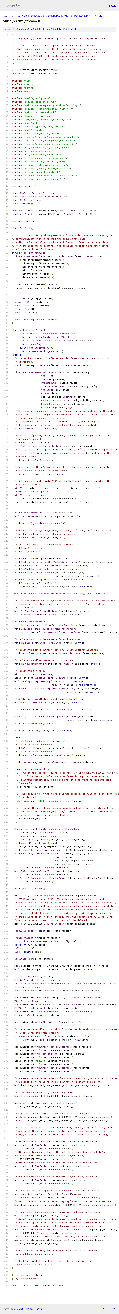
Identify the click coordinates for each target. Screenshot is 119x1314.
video (100, 16)
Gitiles (20, 1308)
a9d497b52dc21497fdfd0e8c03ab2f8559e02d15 (57, 16)
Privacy (29, 1308)
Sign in (112, 5)
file (72, 29)
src (18, 16)
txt (105, 1308)
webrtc (8, 16)
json (113, 1308)
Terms (38, 1308)
